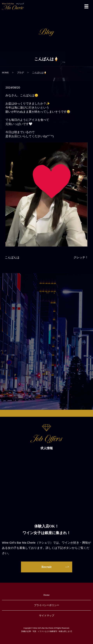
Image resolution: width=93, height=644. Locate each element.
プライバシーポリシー (46, 605)
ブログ (20, 72)
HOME (5, 72)
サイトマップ (46, 615)
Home (46, 594)
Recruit (47, 567)
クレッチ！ (81, 257)
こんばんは (12, 257)
